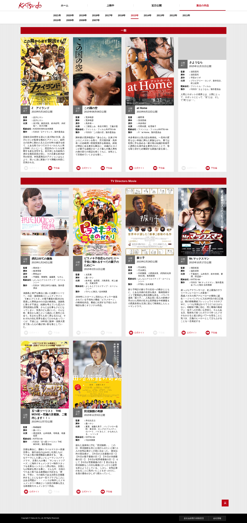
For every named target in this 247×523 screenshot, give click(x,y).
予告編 (56, 168)
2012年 (173, 15)
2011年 (186, 15)
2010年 (57, 20)
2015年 (134, 15)
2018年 (96, 15)
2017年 (109, 15)
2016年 (121, 15)
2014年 (147, 15)
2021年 (57, 15)
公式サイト (87, 168)
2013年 (160, 15)
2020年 (70, 15)
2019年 (83, 15)
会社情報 (217, 518)
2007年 (96, 20)
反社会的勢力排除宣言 (194, 518)
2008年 (83, 20)
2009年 (70, 20)
